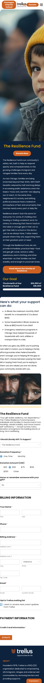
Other (16, 471)
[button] (24, 4)
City (1, 566)
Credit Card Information (13, 627)
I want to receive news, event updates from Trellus (21, 605)
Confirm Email (27, 593)
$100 (32, 467)
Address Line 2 (6, 556)
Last (23, 517)
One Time (8, 456)
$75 (23, 467)
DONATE (6, 637)
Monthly (21, 456)
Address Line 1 (5, 547)
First (1, 517)
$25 (5, 467)
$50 (14, 467)
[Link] (20, 4)
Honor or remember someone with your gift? (19, 478)
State (24, 566)
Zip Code (3, 577)
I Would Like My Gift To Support (16, 439)
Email (2, 593)
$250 (6, 471)
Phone (4, 524)
